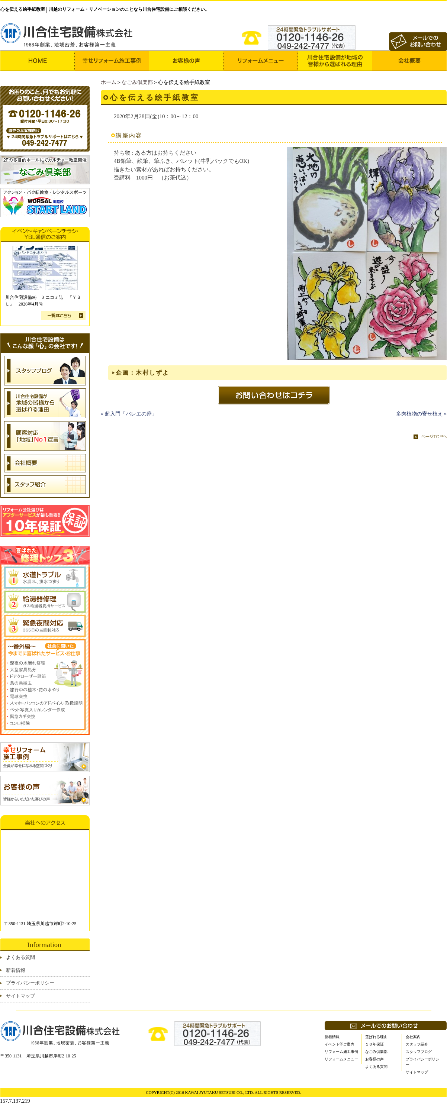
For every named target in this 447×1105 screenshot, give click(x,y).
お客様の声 (374, 1059)
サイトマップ (20, 996)
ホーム (108, 82)
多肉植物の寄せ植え (419, 414)
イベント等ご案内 (339, 1044)
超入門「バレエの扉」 (131, 414)
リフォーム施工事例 (341, 1052)
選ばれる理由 (376, 1037)
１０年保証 (374, 1044)
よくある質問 (20, 957)
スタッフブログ (419, 1052)
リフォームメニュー (341, 1059)
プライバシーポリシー (30, 983)
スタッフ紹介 (417, 1044)
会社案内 (413, 1037)
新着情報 (15, 970)
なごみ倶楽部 (137, 82)
